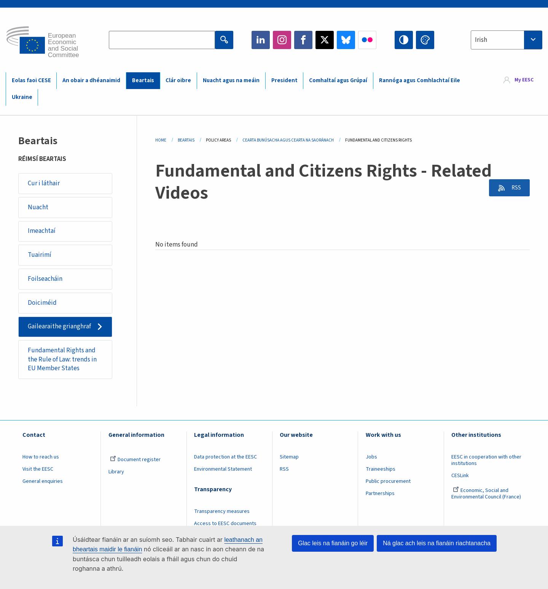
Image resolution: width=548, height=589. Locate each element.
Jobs (371, 459)
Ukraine (22, 97)
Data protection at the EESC (225, 459)
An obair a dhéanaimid (91, 80)
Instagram (282, 40)
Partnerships (380, 495)
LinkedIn (261, 40)
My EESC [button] (524, 80)
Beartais (143, 80)
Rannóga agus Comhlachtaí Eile (419, 80)
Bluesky (346, 40)
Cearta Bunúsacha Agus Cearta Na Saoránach (288, 140)
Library (116, 474)
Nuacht (38, 207)
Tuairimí (39, 255)
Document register (135, 461)
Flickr (367, 40)
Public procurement (388, 483)
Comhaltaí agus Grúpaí (338, 80)
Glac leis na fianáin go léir (333, 543)
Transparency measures (222, 513)
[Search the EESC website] (162, 40)
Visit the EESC (37, 471)
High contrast (404, 40)
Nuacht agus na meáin (231, 80)
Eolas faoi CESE (31, 80)
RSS (514, 188)
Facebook (303, 40)
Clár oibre (178, 80)
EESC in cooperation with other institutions (486, 462)
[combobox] (506, 39)
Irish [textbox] (481, 40)
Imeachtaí (42, 231)
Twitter (324, 40)
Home (160, 140)
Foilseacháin (45, 279)
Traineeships (380, 471)
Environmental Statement (223, 471)
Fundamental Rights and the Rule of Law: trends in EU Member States (62, 360)
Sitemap (289, 459)
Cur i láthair (44, 183)
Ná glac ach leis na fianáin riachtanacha (437, 543)
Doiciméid (42, 304)
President (284, 80)
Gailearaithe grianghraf (59, 328)
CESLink (460, 477)
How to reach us (40, 459)
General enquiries (42, 483)
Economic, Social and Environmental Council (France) (486, 496)
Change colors (425, 40)
